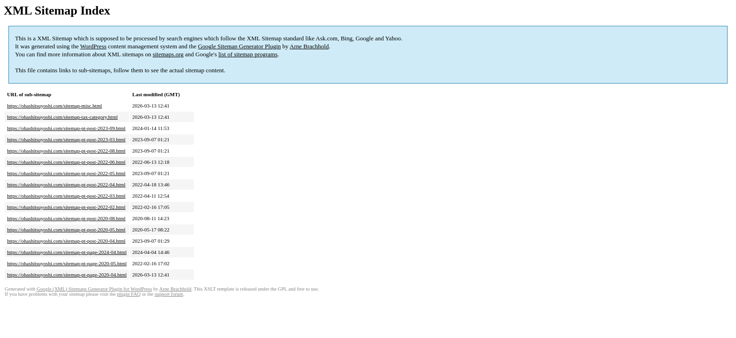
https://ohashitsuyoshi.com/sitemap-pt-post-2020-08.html (66, 218)
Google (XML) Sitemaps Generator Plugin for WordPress (94, 289)
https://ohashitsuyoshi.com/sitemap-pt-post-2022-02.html (66, 207)
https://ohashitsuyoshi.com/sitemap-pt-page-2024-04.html (67, 252)
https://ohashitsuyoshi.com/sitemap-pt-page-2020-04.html (67, 274)
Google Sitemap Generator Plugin (239, 46)
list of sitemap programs (247, 54)
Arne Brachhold (309, 46)
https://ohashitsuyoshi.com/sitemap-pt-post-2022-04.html (66, 184)
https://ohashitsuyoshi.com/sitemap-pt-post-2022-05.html (66, 173)
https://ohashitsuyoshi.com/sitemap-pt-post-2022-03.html (66, 196)
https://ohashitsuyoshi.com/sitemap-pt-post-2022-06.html (66, 162)
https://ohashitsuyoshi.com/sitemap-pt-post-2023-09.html (66, 128)
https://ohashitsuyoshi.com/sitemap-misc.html (54, 105)
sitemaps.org (168, 54)
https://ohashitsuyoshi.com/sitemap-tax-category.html (62, 117)
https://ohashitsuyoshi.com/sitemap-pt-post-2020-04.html (66, 241)
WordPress (93, 46)
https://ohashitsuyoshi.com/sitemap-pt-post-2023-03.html (66, 139)
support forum (168, 294)
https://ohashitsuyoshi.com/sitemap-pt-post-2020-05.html (66, 229)
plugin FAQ (128, 294)
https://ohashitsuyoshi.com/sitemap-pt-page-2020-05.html (67, 263)
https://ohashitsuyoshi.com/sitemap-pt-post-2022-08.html (66, 151)
